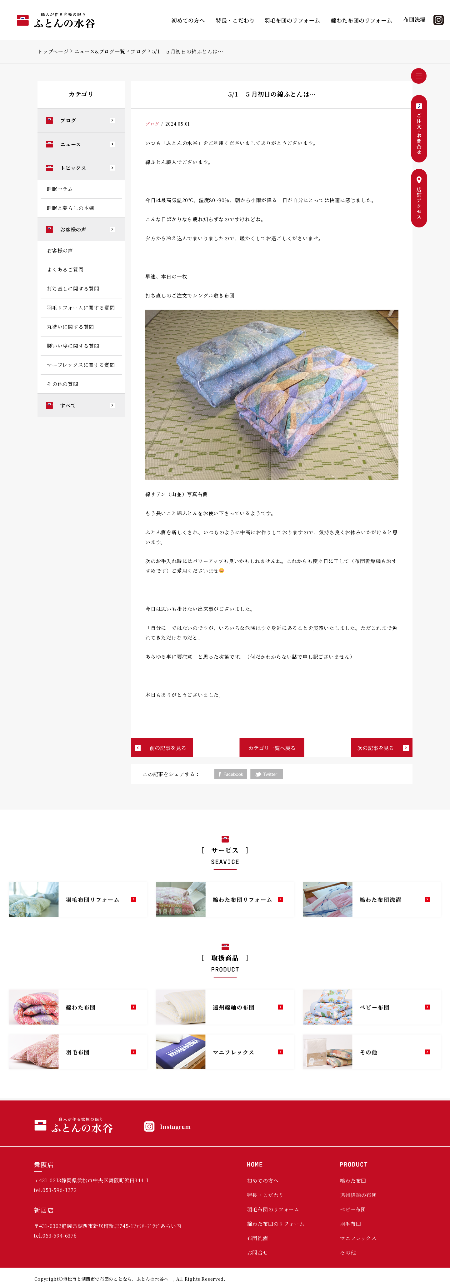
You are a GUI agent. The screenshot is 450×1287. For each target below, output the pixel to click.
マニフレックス (358, 1238)
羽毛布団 (350, 1223)
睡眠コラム (60, 188)
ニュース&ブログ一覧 (99, 51)
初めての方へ (263, 1180)
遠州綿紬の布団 (358, 1195)
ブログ (138, 51)
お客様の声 (73, 229)
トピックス (73, 168)
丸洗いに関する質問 (70, 326)
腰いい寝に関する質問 (73, 345)
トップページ (53, 51)
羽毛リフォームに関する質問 (81, 307)
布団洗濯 (257, 1238)
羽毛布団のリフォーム (273, 1209)
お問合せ (257, 1252)
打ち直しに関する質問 (73, 288)
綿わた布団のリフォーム (276, 1223)
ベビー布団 (353, 1209)
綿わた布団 (353, 1180)
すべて (68, 405)
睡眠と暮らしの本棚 (70, 208)
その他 (348, 1252)
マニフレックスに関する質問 (81, 364)
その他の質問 (62, 383)
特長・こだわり (265, 1195)
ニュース (70, 144)
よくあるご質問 (65, 269)
